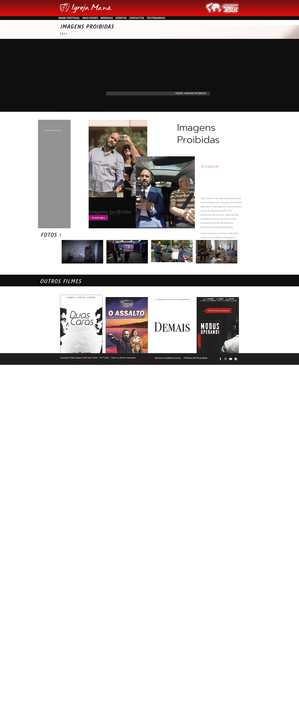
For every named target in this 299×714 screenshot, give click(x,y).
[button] (192, 99)
